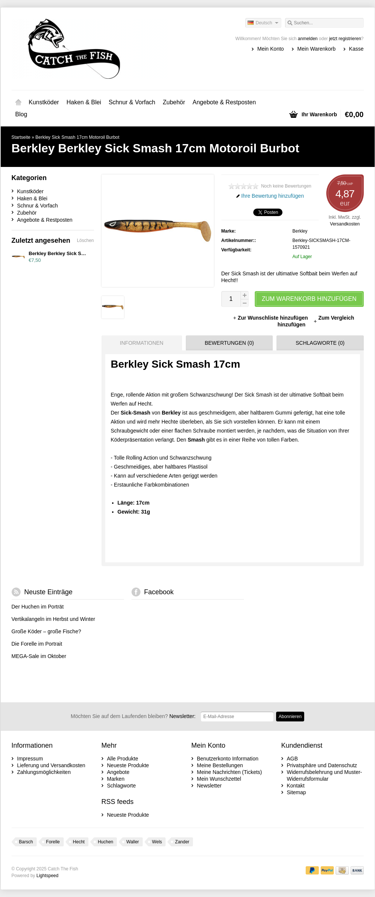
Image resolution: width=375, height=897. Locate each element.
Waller (132, 841)
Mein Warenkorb (316, 49)
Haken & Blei (83, 102)
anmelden (308, 38)
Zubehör (174, 102)
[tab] (140, 342)
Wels (157, 841)
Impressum (30, 759)
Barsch (26, 841)
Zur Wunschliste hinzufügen (271, 318)
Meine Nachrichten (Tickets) (229, 772)
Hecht (79, 841)
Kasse (356, 49)
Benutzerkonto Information (227, 759)
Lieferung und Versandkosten (51, 765)
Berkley (300, 231)
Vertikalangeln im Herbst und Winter (53, 619)
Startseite (18, 102)
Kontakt (296, 786)
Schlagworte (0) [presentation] (320, 343)
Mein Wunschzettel (219, 779)
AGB (292, 759)
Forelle (53, 841)
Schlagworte (121, 786)
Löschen (85, 240)
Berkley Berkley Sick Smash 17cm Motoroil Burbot (87, 253)
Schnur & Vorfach (132, 102)
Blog (21, 114)
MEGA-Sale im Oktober (39, 656)
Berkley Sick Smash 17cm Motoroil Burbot (78, 137)
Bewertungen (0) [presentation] (229, 343)
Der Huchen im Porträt (38, 607)
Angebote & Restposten (224, 102)
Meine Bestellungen (220, 765)
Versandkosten (345, 224)
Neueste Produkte (128, 765)
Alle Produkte (122, 759)
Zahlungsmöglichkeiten (44, 772)
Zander (182, 841)
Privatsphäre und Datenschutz (322, 765)
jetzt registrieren (345, 38)
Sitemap (296, 792)
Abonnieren (290, 716)
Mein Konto (270, 49)
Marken (116, 779)
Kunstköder (44, 102)
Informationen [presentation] (141, 343)
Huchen (105, 841)
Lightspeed (47, 875)
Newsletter (209, 786)
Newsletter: (133, 716)
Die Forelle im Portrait (37, 644)
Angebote (118, 772)
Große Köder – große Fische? (46, 631)
